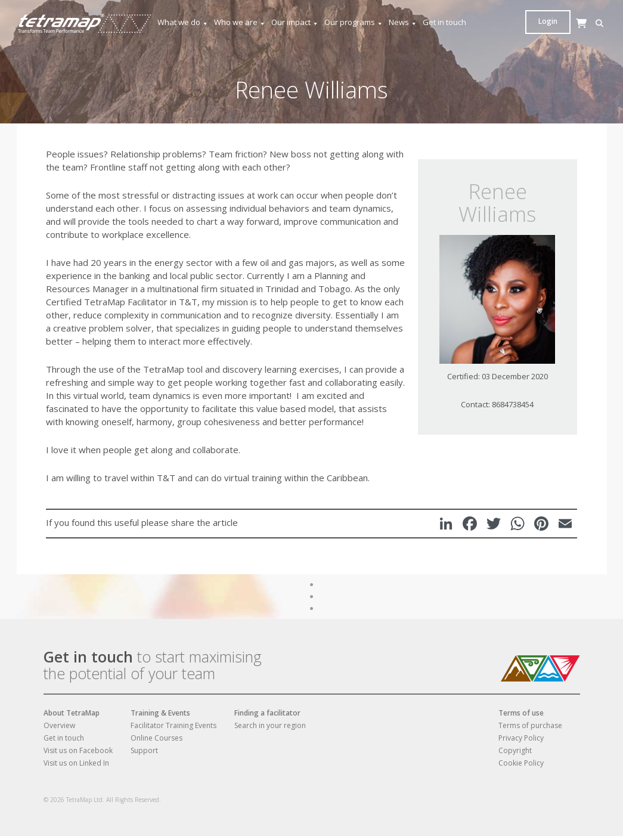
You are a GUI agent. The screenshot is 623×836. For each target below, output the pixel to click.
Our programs (353, 22)
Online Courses (156, 738)
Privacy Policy (521, 738)
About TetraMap (72, 713)
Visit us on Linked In (76, 763)
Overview (59, 725)
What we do (183, 22)
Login (584, 21)
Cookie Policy (521, 763)
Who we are (240, 22)
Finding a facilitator (267, 713)
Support (144, 750)
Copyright (515, 750)
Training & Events (160, 713)
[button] (532, 23)
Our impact (295, 22)
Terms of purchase (530, 725)
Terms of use (521, 713)
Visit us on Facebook (78, 750)
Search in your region (270, 725)
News (403, 22)
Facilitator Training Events (173, 725)
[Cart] (550, 34)
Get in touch (444, 22)
